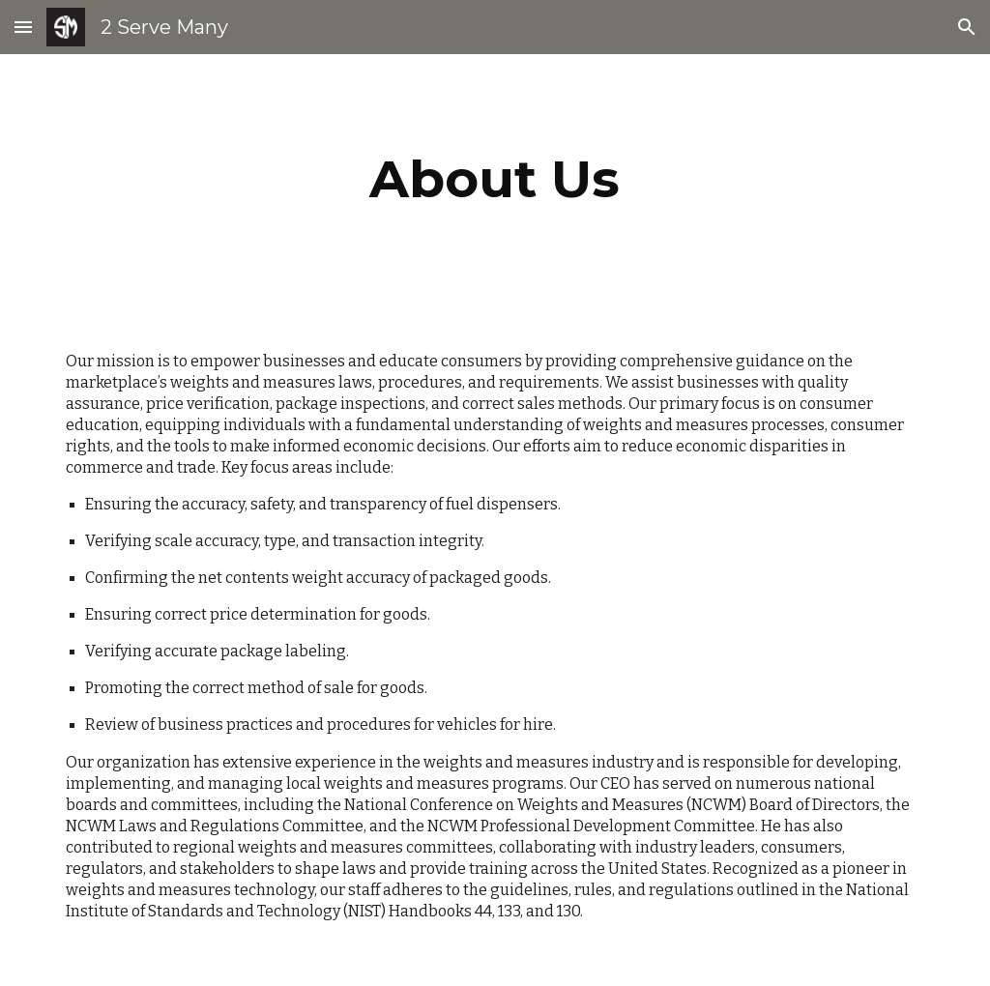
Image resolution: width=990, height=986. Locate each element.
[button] (23, 26)
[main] (494, 179)
